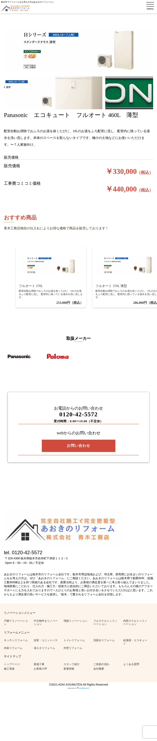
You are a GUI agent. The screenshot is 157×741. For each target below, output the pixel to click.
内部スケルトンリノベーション (135, 622)
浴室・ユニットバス (46, 640)
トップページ (12, 664)
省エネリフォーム (44, 648)
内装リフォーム (13, 648)
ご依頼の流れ (101, 664)
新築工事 (39, 664)
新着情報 (69, 668)
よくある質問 (131, 664)
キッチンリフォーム (16, 640)
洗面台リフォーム (104, 640)
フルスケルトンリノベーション (105, 622)
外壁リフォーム (73, 648)
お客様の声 (40, 668)
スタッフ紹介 (72, 664)
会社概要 (98, 668)
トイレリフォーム (74, 640)
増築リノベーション (75, 620)
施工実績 (9, 668)
